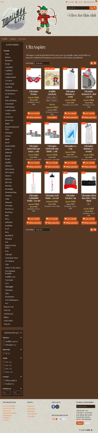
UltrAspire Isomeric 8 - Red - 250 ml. (89, 91)
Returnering (7, 415)
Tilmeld (80, 423)
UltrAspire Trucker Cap (70, 191)
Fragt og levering (9, 408)
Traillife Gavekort (52, 90)
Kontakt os (6, 418)
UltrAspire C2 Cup (70, 142)
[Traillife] (14, 18)
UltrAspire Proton (33, 90)
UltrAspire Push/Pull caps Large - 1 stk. (33, 144)
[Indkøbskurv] (90, 2)
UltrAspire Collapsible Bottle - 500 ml (33, 193)
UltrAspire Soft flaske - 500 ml (52, 191)
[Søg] (93, 8)
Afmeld (87, 423)
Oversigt (6, 420)
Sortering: (30, 63)
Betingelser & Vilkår (10, 413)
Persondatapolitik (9, 406)
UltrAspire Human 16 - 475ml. (70, 91)
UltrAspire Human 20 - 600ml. (89, 144)
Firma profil (7, 411)
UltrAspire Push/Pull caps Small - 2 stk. (52, 144)
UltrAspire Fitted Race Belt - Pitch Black (89, 194)
